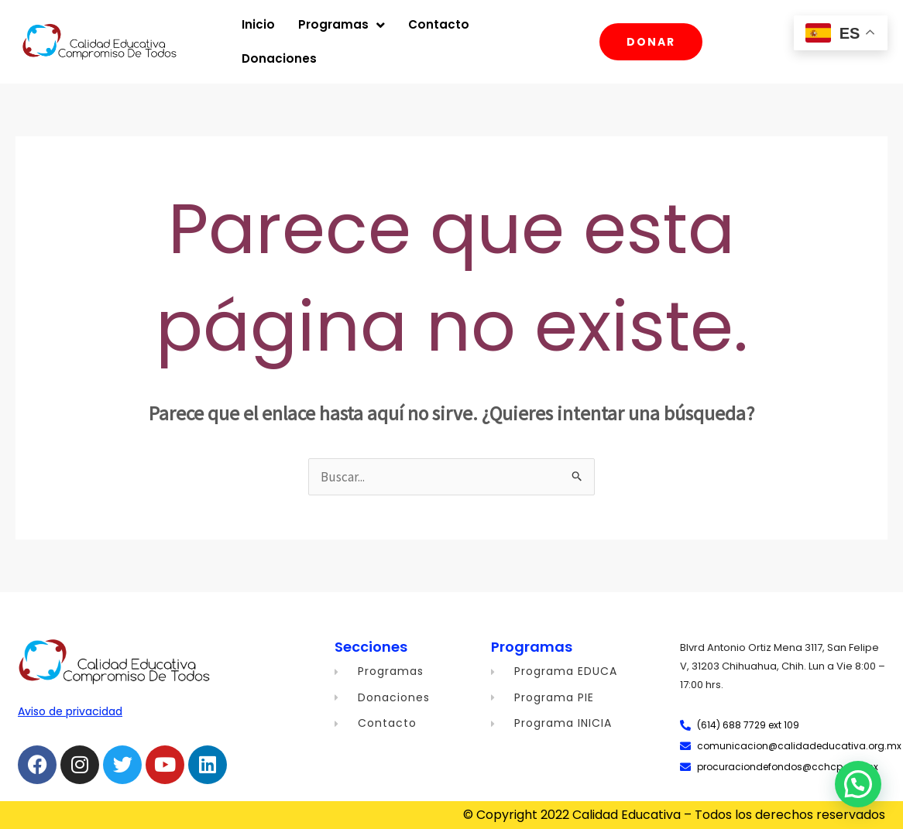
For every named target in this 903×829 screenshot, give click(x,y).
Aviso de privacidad (70, 711)
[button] (858, 784)
